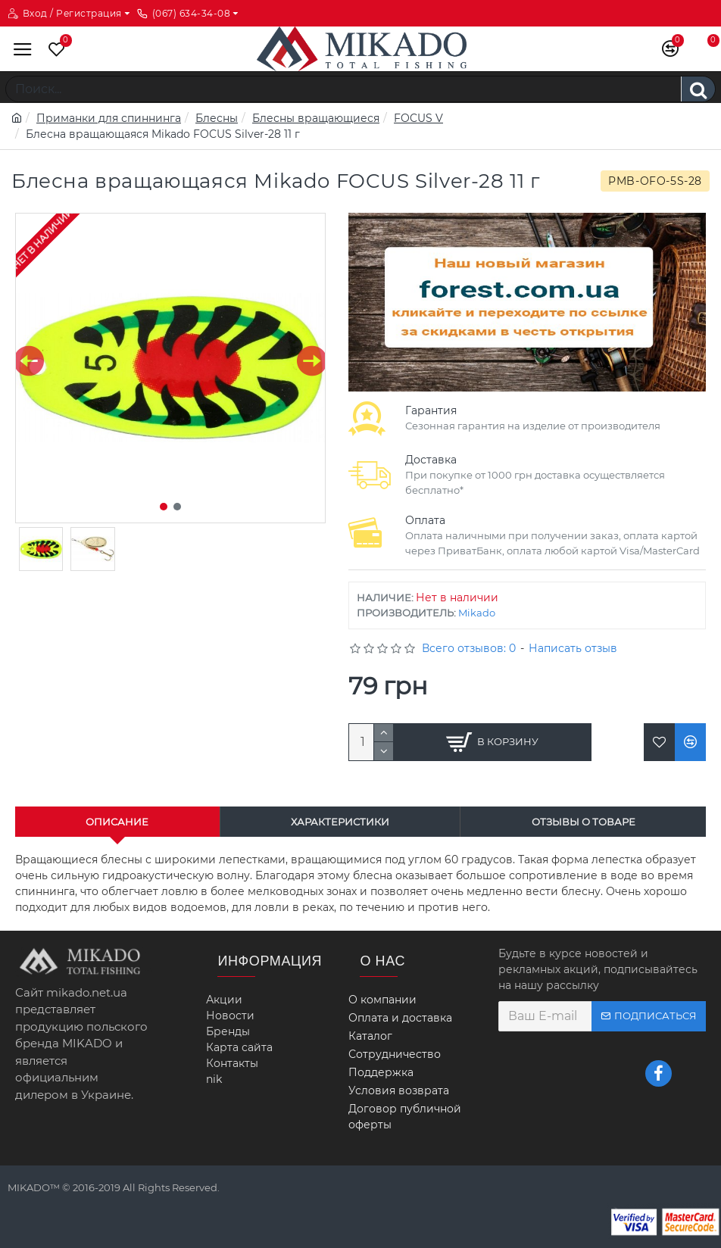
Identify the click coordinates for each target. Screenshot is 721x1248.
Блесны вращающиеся (315, 118)
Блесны (216, 118)
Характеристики (340, 822)
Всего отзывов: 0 (469, 648)
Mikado (476, 613)
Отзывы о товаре (583, 822)
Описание (117, 822)
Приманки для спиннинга (108, 118)
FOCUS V (418, 118)
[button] (29, 360)
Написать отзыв (573, 648)
